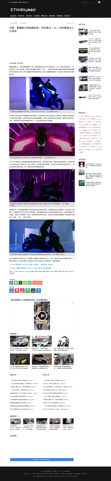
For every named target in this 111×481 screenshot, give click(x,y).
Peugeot (94, 135)
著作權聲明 (77, 473)
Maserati (90, 130)
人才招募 (33, 473)
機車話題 (44, 16)
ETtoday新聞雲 (13, 2)
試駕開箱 (37, 16)
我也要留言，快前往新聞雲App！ (41, 459)
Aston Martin (92, 116)
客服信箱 (56, 473)
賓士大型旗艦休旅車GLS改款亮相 (21, 409)
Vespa (83, 149)
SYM (80, 146)
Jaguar (94, 124)
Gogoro (88, 149)
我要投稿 (26, 473)
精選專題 (60, 16)
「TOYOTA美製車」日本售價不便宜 (22, 390)
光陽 (20, 271)
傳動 (44, 271)
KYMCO (16, 271)
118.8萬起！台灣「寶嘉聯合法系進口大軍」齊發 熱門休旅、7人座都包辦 (95, 60)
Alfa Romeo (81, 116)
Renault (82, 138)
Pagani (89, 135)
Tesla (98, 141)
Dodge (81, 122)
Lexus (80, 130)
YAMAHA (97, 144)
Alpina (87, 116)
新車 (66, 271)
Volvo (92, 144)
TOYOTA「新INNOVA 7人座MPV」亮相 (56, 409)
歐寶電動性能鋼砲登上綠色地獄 (20, 402)
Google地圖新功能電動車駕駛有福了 (22, 399)
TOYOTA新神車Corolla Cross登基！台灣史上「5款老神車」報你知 (20, 349)
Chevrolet (98, 119)
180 (26, 271)
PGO (89, 146)
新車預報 (12, 273)
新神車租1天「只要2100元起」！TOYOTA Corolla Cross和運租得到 (41, 349)
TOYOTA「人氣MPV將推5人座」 (54, 383)
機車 (32, 271)
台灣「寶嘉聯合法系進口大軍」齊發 (55, 390)
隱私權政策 (70, 473)
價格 (60, 271)
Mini (92, 133)
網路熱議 (52, 16)
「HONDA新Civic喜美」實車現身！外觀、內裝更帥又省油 (94, 32)
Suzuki (94, 141)
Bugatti (87, 119)
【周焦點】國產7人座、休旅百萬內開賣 (23, 386)
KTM (97, 146)
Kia (98, 124)
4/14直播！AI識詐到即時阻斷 (92, 162)
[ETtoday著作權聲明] (37, 295)
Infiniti (86, 124)
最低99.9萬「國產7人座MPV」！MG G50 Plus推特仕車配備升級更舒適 (94, 69)
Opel (85, 135)
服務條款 (63, 473)
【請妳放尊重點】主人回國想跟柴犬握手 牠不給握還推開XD (29, 300)
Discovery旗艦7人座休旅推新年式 (21, 396)
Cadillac (93, 119)
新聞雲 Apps (25, 2)
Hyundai (82, 124)
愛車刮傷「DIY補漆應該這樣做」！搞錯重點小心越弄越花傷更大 (41, 367)
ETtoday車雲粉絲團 (99, 2)
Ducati (93, 149)
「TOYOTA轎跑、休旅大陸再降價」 (55, 396)
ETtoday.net (50, 476)
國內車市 (21, 16)
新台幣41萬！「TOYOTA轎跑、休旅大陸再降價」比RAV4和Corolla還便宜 (94, 78)
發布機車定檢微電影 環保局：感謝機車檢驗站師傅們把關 (55, 427)
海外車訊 (29, 16)
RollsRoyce (88, 138)
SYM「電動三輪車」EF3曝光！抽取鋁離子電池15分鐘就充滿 (63, 349)
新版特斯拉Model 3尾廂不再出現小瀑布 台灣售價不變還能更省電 (41, 427)
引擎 (51, 271)
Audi (97, 116)
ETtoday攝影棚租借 (90, 180)
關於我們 (39, 473)
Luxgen (84, 130)
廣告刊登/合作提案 (48, 473)
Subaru (89, 141)
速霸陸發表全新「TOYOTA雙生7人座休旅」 (24, 393)
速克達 (40, 271)
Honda (93, 121)
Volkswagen (86, 144)
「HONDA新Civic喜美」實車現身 (21, 380)
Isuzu (90, 124)
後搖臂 (47, 271)
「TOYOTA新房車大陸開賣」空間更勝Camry (24, 383)
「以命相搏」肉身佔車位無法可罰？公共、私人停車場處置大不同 (28, 427)
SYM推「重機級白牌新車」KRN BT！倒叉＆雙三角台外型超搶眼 (19, 367)
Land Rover (97, 127)
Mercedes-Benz (85, 133)
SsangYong (83, 141)
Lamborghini (89, 127)
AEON (93, 146)
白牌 (29, 271)
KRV (23, 271)
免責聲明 (84, 473)
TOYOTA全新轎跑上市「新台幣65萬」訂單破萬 (57, 386)
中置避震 (55, 271)
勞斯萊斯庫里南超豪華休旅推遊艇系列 (22, 406)
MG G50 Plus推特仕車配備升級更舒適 (55, 393)
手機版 (19, 2)
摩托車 (36, 271)
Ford (89, 122)
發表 (63, 271)
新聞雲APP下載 (57, 471)
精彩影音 (67, 16)
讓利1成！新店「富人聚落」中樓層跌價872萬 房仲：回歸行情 (68, 427)
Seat (93, 138)
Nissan (81, 135)
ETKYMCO (71, 271)
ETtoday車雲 (24, 10)
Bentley (82, 119)
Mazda (94, 130)
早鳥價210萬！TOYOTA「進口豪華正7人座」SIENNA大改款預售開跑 (15, 427)
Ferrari (85, 121)
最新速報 (13, 16)
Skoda (97, 138)
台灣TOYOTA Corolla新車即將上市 (54, 402)
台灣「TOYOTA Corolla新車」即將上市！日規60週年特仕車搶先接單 (94, 96)
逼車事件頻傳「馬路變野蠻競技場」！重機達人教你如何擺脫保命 (63, 367)
